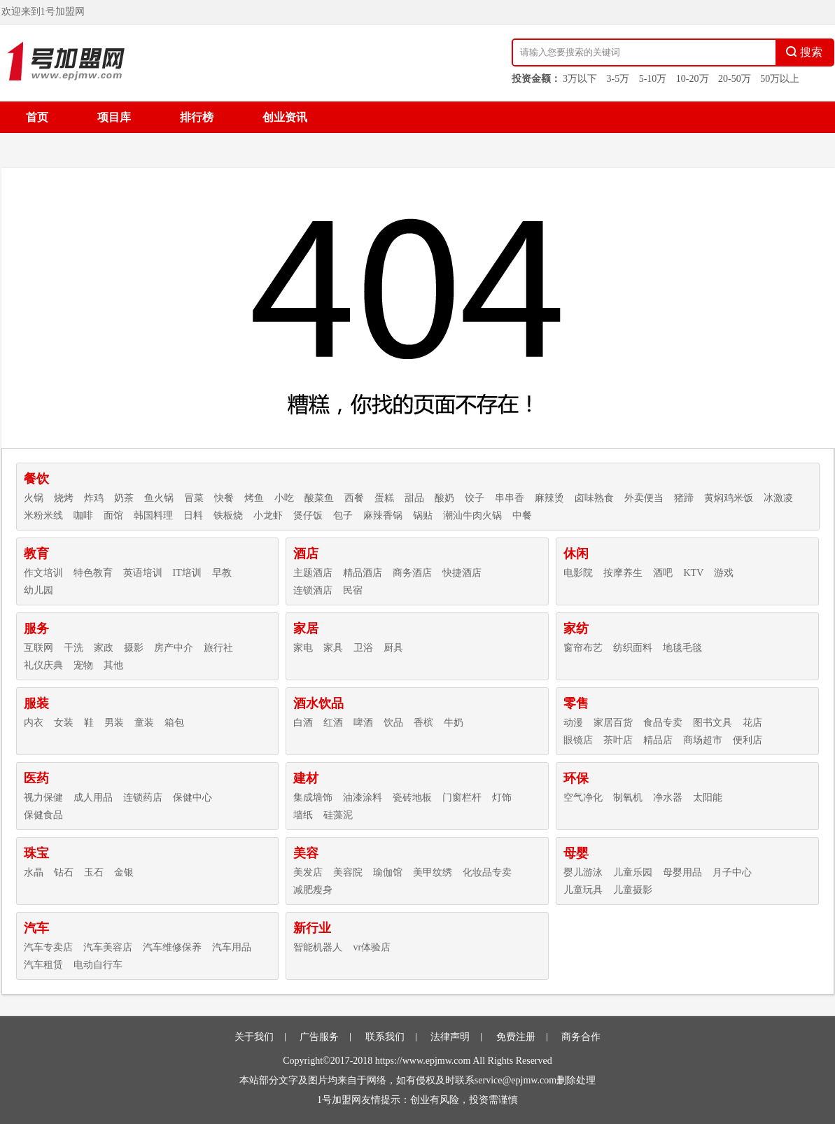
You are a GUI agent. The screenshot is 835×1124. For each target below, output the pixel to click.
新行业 (312, 928)
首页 (37, 117)
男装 (114, 722)
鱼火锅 (159, 498)
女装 (63, 722)
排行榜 (196, 117)
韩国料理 (153, 515)
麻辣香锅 (382, 515)
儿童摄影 (632, 890)
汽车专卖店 (48, 947)
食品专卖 (662, 722)
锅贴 (423, 515)
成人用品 (93, 797)
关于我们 (254, 1037)
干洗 (73, 647)
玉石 (94, 872)
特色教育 (93, 573)
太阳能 (707, 797)
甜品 (414, 498)
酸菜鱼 (319, 498)
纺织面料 (632, 647)
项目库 (114, 117)
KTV (693, 573)
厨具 (393, 647)
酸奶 (444, 498)
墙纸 (303, 815)
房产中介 (173, 647)
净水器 (667, 797)
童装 (144, 722)
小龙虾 (268, 515)
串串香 (509, 498)
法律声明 (450, 1037)
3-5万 (618, 78)
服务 (36, 628)
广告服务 (319, 1037)
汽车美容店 (107, 947)
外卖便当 (644, 498)
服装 (36, 703)
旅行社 (218, 647)
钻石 (63, 872)
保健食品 (43, 815)
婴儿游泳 (583, 872)
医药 (36, 778)
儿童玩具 (583, 890)
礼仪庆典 (43, 665)
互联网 (38, 647)
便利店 (747, 740)
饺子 (474, 498)
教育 (36, 554)
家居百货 (613, 722)
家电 (303, 647)
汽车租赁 (43, 965)
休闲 (576, 554)
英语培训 (142, 573)
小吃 (284, 498)
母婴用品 (682, 872)
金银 (124, 872)
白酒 (303, 722)
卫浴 (363, 647)
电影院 (578, 573)
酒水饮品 (318, 703)
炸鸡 (94, 498)
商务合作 (581, 1037)
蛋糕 (384, 498)
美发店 (308, 872)
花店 (752, 722)
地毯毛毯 (682, 647)
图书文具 (712, 722)
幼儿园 (38, 590)
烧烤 (63, 498)
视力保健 (43, 797)
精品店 (658, 740)
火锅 (33, 498)
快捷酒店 (462, 573)
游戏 (724, 573)
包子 (343, 515)
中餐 (522, 515)
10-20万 (692, 78)
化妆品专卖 (487, 872)
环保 (576, 778)
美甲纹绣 (432, 872)
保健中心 (192, 797)
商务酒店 (412, 573)
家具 (333, 647)
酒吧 (663, 573)
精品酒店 (362, 573)
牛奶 (453, 722)
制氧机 (628, 797)
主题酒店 (312, 573)
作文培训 (43, 573)
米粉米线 (43, 515)
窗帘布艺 (583, 647)
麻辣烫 (549, 498)
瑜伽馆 (387, 872)
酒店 (305, 554)
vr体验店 (372, 947)
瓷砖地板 (412, 797)
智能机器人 (317, 947)
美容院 (348, 872)
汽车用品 (231, 947)
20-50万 (734, 78)
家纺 (576, 628)
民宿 (353, 590)
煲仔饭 (308, 515)
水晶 (33, 872)
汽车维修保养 (172, 947)
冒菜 (194, 498)
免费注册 (515, 1037)
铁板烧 (228, 515)
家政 (103, 647)
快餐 (224, 498)
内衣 (33, 722)
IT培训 (187, 573)
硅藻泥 (338, 815)
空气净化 (583, 797)
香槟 (423, 722)
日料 (193, 515)
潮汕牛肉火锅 (472, 515)
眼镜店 (578, 740)
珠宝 (36, 853)
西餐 (354, 498)
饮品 (393, 722)
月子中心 (732, 872)
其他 (113, 665)
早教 (222, 573)
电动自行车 (97, 965)
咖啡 (83, 515)
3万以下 (580, 78)
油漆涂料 (362, 797)
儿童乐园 (632, 872)
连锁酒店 (312, 590)
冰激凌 (778, 498)
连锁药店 (142, 797)
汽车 (36, 928)
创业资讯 (284, 117)
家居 (305, 628)
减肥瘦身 (312, 890)
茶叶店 (618, 740)
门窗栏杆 (462, 797)
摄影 (133, 647)
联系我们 (385, 1037)
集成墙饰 (312, 797)
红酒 (333, 722)
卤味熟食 (594, 498)
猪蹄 (684, 498)
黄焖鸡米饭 (728, 498)
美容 (305, 853)
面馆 (113, 515)
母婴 (576, 853)
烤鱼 (254, 498)
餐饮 (36, 479)
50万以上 (779, 78)
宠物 (83, 665)
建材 (305, 778)
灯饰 (502, 797)
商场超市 (702, 740)
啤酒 (363, 722)
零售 (576, 703)
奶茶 (124, 498)
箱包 (174, 722)
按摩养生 (623, 573)
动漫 (573, 722)
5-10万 (653, 78)
